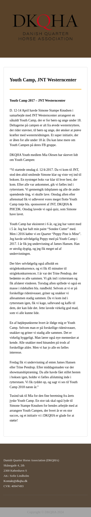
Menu (8, 8)
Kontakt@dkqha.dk (15, 481)
